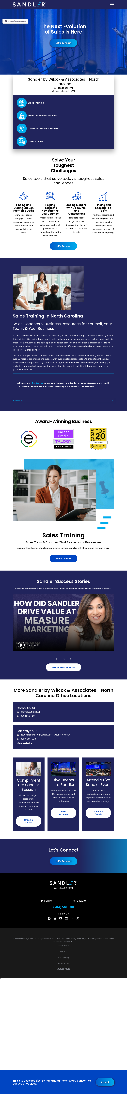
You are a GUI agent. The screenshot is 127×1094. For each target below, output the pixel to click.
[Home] (29, 4)
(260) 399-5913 (28, 738)
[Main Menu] (112, 4)
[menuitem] (63, 945)
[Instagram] (55, 918)
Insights (46, 900)
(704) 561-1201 (65, 88)
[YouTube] (60, 918)
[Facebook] (49, 918)
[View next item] (70, 659)
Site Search (80, 900)
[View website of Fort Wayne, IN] (24, 743)
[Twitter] (77, 918)
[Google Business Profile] (66, 918)
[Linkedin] (72, 918)
